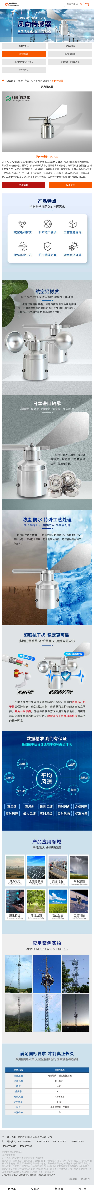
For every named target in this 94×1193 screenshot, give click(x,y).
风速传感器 (70, 46)
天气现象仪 (24, 70)
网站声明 (73, 1179)
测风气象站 (24, 46)
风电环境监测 (42, 80)
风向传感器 (24, 54)
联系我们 (23, 185)
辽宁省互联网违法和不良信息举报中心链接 (22, 1158)
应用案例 (70, 185)
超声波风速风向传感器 (24, 62)
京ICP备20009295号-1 (13, 1152)
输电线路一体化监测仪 (70, 62)
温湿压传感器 (70, 54)
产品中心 (29, 80)
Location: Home (14, 81)
